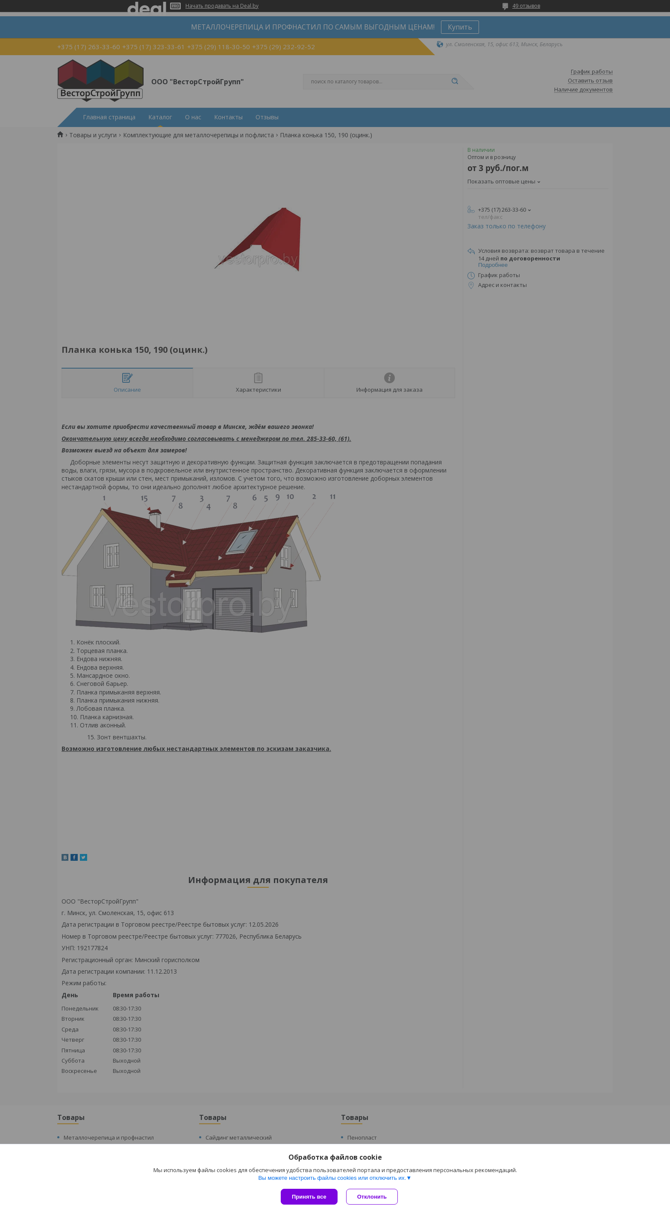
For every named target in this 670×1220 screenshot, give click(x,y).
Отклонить (372, 1196)
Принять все (309, 1196)
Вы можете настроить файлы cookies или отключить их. (332, 1178)
